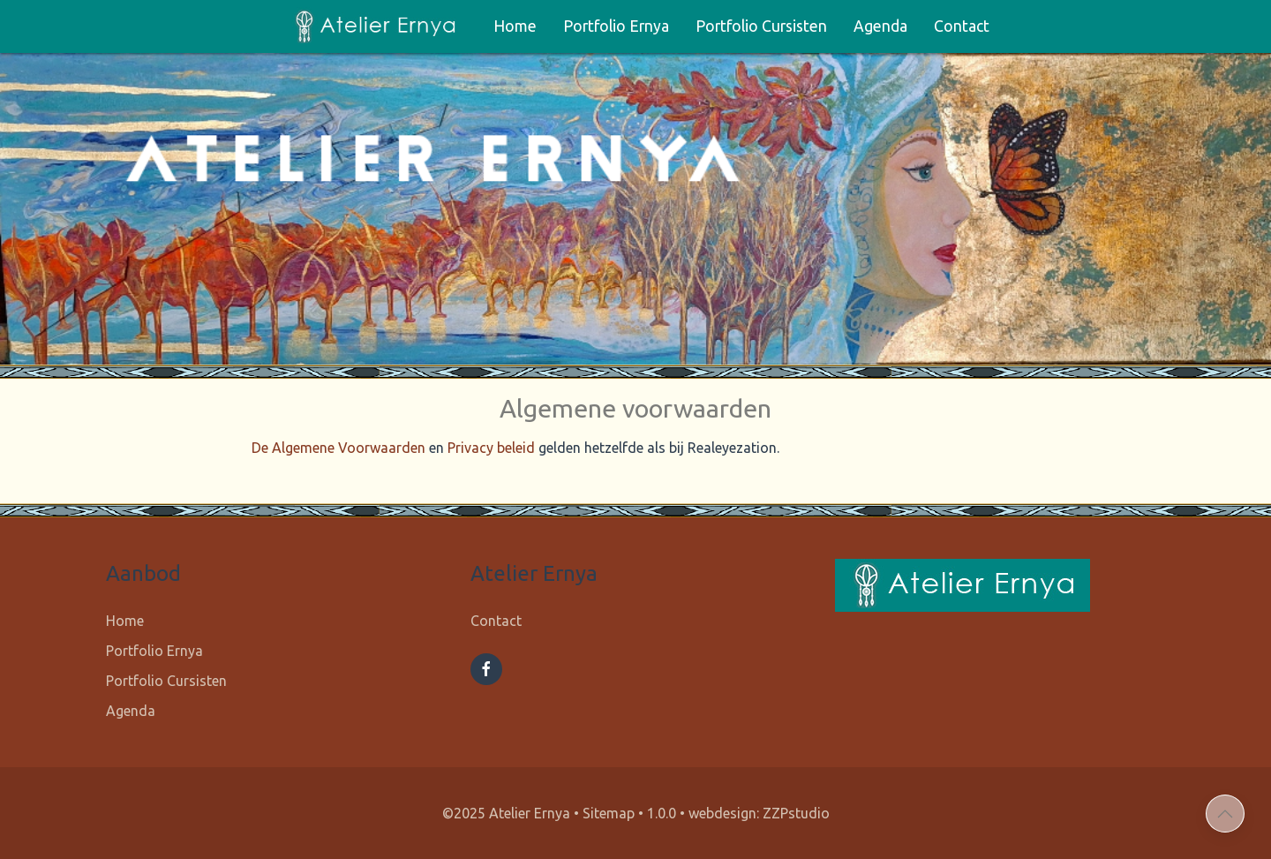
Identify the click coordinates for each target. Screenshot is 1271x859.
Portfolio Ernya (616, 26)
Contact (961, 26)
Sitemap (609, 813)
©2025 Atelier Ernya (506, 813)
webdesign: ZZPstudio (759, 813)
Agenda (880, 26)
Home (515, 26)
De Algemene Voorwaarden (338, 448)
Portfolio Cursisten (761, 26)
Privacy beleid (491, 448)
